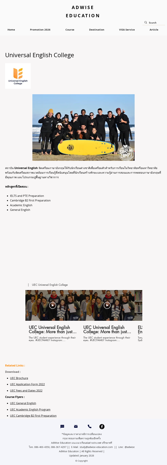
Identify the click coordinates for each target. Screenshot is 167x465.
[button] (48, 284)
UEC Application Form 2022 (27, 384)
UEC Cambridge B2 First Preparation (33, 416)
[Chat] (62, 426)
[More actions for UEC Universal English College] (48, 284)
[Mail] (76, 426)
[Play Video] (52, 305)
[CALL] (89, 426)
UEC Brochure (19, 378)
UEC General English (23, 403)
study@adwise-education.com (96, 447)
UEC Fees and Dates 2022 (26, 390)
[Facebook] (101, 426)
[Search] (153, 23)
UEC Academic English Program (30, 409)
